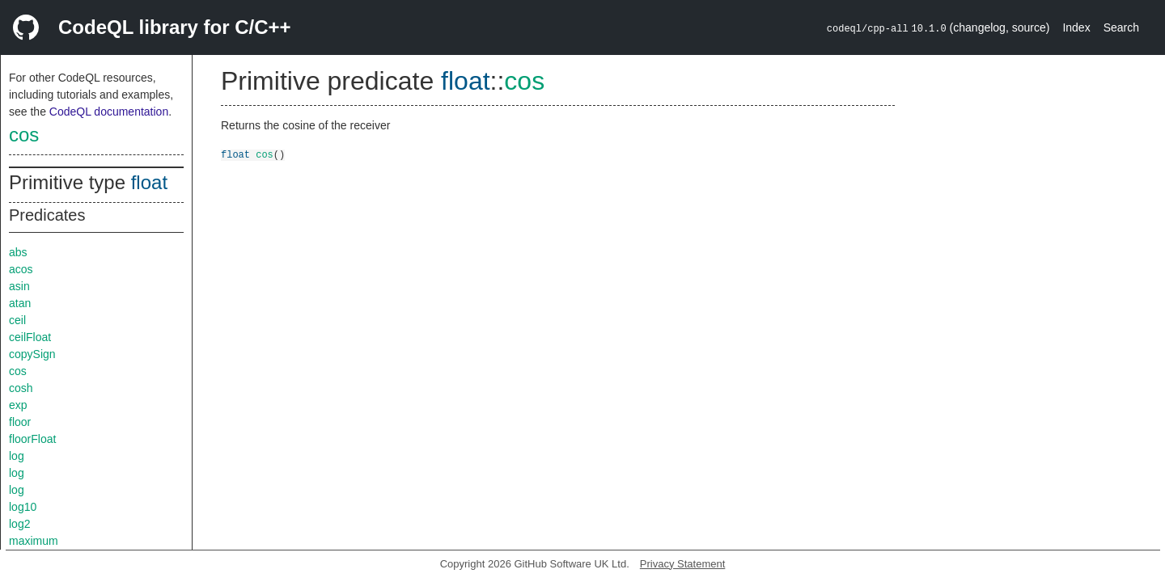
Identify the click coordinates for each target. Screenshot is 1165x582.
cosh (21, 388)
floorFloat (32, 438)
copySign (32, 354)
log (16, 455)
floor (20, 421)
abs (18, 252)
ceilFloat (30, 337)
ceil (17, 320)
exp (18, 405)
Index (1076, 27)
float (149, 182)
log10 (22, 506)
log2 (19, 523)
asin (19, 286)
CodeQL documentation (108, 111)
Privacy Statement (683, 564)
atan (20, 303)
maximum (33, 540)
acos (21, 269)
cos (24, 135)
